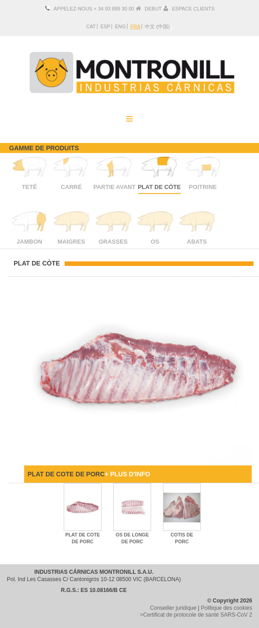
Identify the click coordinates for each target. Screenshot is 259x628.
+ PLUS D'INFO (127, 474)
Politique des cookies (226, 608)
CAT (91, 26)
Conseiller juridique (173, 608)
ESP (105, 26)
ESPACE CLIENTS (193, 8)
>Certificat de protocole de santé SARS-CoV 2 (196, 615)
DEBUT (153, 8)
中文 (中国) (157, 26)
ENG (120, 26)
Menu (130, 118)
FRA (135, 26)
